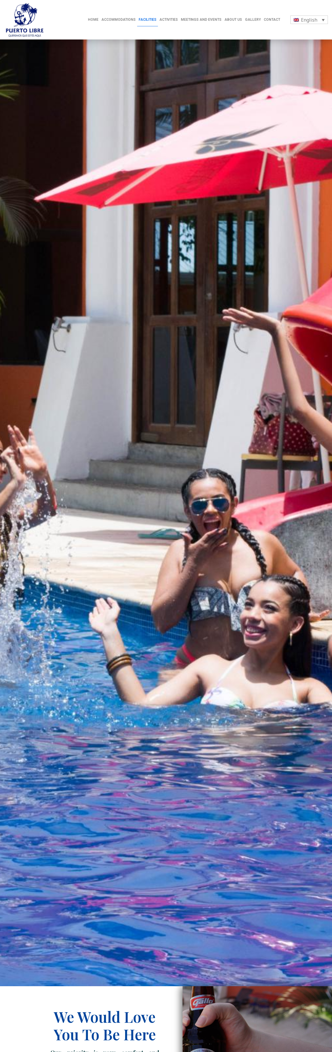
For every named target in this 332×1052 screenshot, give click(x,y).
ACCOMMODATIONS (118, 20)
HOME (93, 20)
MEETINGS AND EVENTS (201, 20)
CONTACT (272, 20)
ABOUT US (233, 20)
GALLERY (253, 20)
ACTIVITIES (168, 20)
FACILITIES (147, 20)
